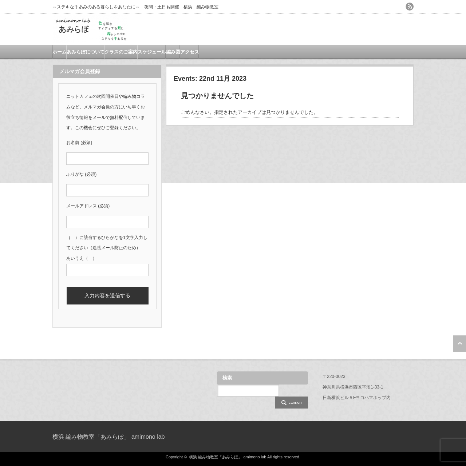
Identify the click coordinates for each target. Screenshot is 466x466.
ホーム (59, 52)
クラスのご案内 (121, 52)
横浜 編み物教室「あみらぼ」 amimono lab (108, 437)
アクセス (189, 52)
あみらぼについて (85, 52)
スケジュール (152, 52)
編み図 (173, 52)
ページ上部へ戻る (459, 343)
